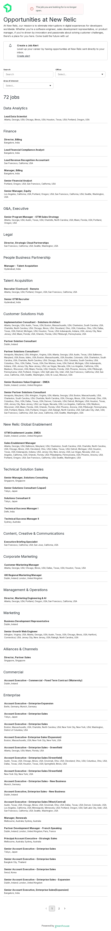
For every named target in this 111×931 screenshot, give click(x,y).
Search (7, 69)
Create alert (23, 55)
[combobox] (58, 74)
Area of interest (10, 81)
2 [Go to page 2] (59, 908)
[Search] (28, 74)
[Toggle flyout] (102, 74)
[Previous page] (46, 909)
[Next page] (64, 909)
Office (58, 69)
